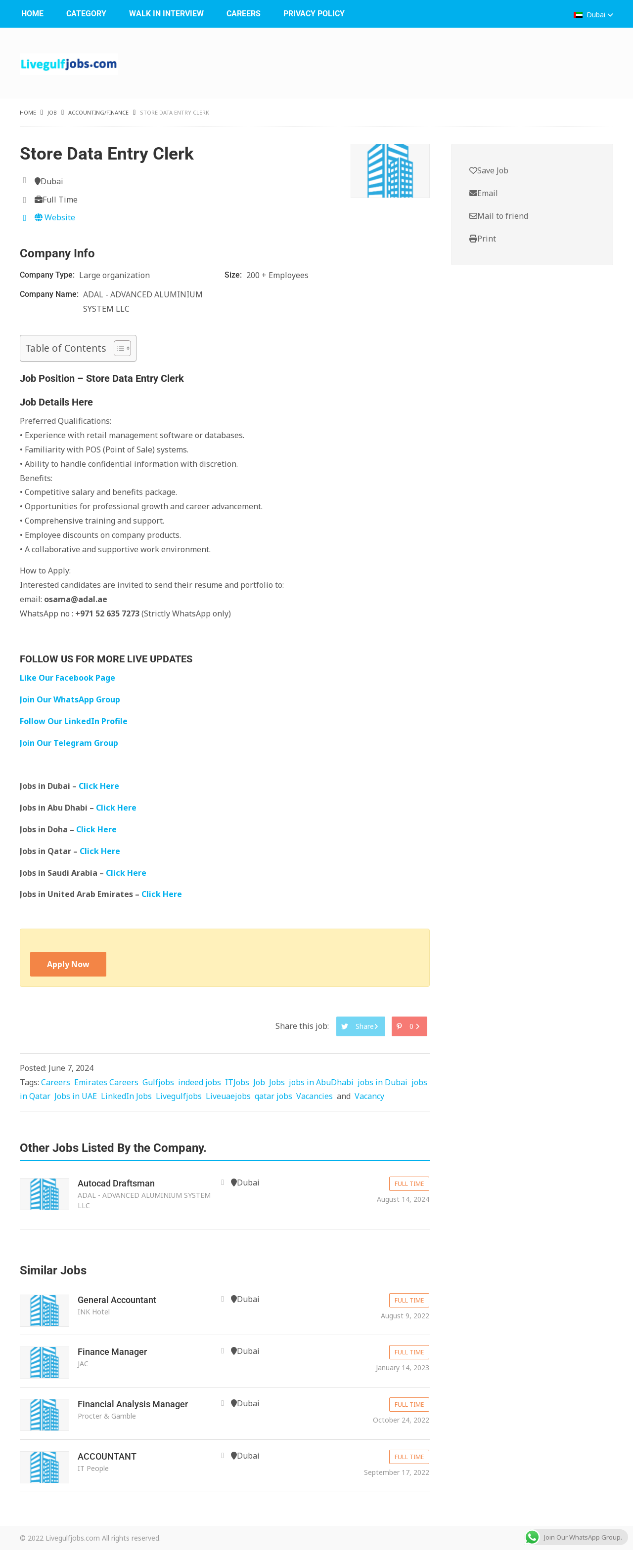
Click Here (100, 785)
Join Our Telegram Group (69, 742)
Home (32, 13)
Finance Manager (112, 1351)
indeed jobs (199, 1082)
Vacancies (314, 1096)
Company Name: (50, 294)
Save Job (488, 170)
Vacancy (369, 1096)
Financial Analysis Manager (133, 1404)
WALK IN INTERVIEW (166, 13)
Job (52, 112)
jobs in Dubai (382, 1082)
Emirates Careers (106, 1082)
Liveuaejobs (228, 1096)
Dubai (593, 14)
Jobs (277, 1082)
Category (86, 13)
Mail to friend (498, 215)
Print (482, 238)
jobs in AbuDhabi (321, 1082)
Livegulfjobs (179, 1096)
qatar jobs (273, 1096)
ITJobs (237, 1082)
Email (483, 193)
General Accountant (117, 1300)
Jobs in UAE (75, 1096)
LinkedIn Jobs (126, 1096)
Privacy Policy (314, 13)
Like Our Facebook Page (67, 677)
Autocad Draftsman (116, 1183)
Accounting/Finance (98, 112)
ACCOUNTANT (107, 1456)
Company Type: (48, 275)
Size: (234, 275)
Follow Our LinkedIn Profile (74, 721)
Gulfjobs (158, 1082)
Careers (243, 13)
